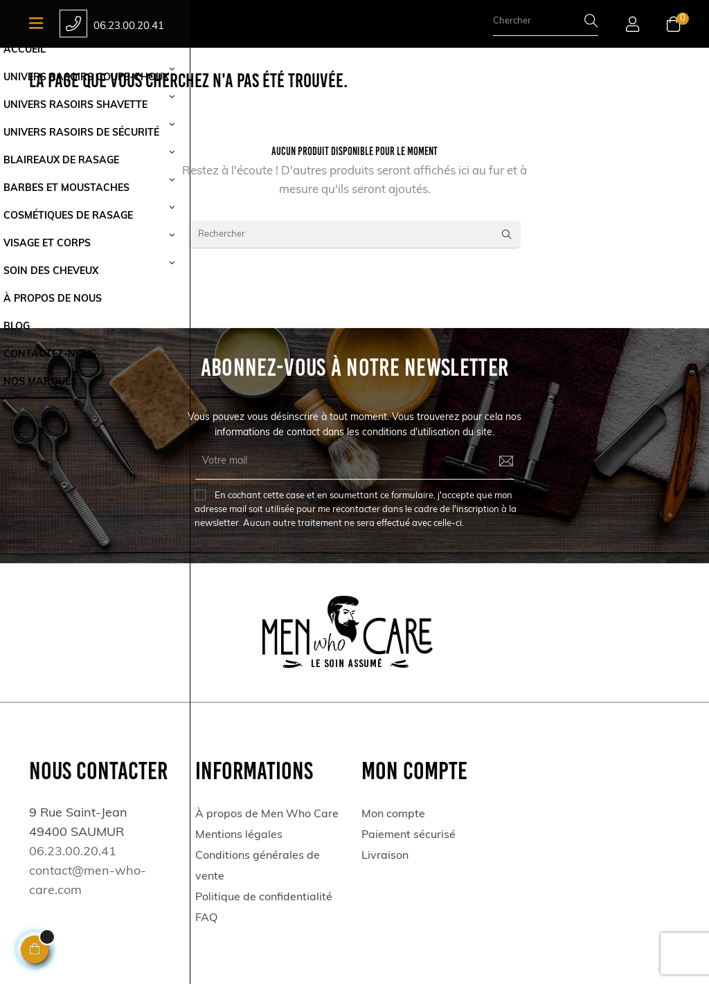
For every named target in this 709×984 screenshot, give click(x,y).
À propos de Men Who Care (267, 814)
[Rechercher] (354, 234)
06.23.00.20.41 (128, 26)
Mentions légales (238, 835)
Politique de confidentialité (263, 897)
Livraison (385, 856)
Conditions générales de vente (257, 866)
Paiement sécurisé (408, 835)
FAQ (206, 918)
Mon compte (393, 814)
